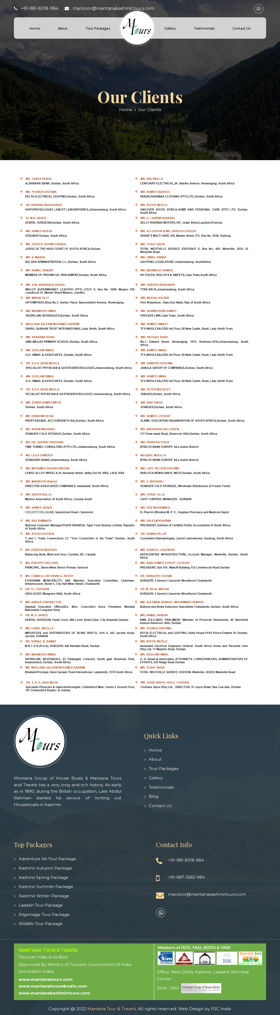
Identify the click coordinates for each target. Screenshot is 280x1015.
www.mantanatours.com (45, 979)
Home (155, 750)
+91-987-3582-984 (186, 877)
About (155, 759)
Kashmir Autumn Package (45, 868)
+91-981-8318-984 (39, 8)
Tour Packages (164, 768)
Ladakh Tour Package (41, 905)
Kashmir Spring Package (43, 877)
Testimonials (161, 787)
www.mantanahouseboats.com (52, 986)
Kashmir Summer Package (46, 886)
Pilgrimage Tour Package (44, 914)
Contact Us (160, 805)
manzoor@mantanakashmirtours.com (113, 8)
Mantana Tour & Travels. (112, 1008)
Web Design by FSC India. (204, 1008)
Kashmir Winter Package (44, 895)
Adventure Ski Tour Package (47, 858)
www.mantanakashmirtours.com (54, 993)
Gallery (156, 777)
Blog (153, 796)
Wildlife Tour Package (41, 923)
